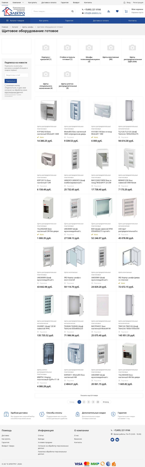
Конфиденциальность (10, 94)
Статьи (41, 435)
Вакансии (78, 439)
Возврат (76, 2)
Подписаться (10, 81)
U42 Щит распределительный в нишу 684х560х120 (127, 230)
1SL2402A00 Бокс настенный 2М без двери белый (48, 230)
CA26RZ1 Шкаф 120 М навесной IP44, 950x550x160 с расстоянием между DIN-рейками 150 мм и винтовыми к (47, 327)
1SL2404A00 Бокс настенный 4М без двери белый (129, 376)
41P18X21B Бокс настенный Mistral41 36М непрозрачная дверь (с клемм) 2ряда (48, 132)
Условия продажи (45, 442)
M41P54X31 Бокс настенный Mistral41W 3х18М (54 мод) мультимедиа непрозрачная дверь (101, 327)
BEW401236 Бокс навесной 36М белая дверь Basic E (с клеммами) (129, 181)
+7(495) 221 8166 (92, 9)
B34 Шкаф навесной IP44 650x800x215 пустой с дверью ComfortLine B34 (102, 230)
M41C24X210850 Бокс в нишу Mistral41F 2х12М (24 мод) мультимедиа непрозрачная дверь (101, 181)
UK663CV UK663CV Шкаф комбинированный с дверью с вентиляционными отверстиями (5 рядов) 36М (74, 181)
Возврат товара (8, 446)
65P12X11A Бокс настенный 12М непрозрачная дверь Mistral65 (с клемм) (46, 181)
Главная (5, 2)
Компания (17, 2)
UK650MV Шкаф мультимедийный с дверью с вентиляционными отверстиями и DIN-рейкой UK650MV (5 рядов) (99, 278)
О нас (76, 435)
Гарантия (64, 2)
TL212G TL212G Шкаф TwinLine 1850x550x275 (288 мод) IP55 (128, 132)
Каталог (15, 27)
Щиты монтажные (70, 272)
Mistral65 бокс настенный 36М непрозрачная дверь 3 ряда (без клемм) (75, 132)
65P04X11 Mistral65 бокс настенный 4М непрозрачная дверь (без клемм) (74, 376)
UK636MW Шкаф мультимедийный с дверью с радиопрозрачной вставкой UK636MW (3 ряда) (46, 278)
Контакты (88, 2)
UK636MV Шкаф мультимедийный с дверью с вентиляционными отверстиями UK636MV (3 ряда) (75, 230)
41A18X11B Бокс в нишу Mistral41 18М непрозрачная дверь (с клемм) (101, 132)
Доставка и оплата (49, 2)
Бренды (41, 439)
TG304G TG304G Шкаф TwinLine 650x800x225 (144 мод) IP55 (73, 327)
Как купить (32, 2)
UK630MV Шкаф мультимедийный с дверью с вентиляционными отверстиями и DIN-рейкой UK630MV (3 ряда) (102, 376)
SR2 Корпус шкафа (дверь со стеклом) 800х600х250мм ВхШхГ (129, 278)
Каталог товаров (17, 20)
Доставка (5, 435)
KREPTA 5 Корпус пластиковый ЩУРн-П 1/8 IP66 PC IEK (48, 378)
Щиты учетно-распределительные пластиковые (44, 372)
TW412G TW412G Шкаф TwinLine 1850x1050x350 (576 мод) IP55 (128, 327)
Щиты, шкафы (27, 27)
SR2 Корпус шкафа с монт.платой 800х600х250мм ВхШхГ (74, 278)
